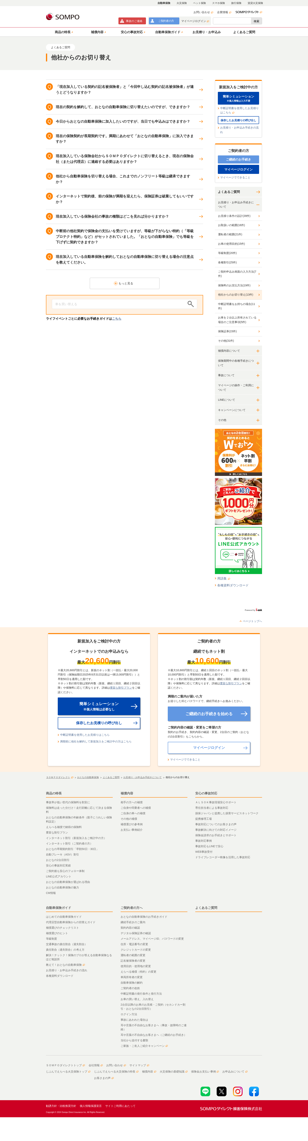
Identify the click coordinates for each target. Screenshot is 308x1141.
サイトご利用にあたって (120, 1105)
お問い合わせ (203, 12)
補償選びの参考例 (132, 824)
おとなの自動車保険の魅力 (62, 887)
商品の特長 (54, 793)
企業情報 (224, 12)
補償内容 (127, 793)
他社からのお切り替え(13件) (235, 294)
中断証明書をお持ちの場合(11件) (236, 306)
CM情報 (51, 893)
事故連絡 (134, 21)
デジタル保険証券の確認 (136, 933)
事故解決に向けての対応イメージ (215, 829)
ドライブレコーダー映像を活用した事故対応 (222, 857)
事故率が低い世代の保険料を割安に (68, 802)
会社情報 (96, 1065)
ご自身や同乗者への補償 (136, 807)
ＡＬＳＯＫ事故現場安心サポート (215, 802)
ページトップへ (252, 621)
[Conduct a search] (118, 304)
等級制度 (51, 938)
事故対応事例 (203, 840)
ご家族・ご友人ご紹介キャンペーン (144, 1045)
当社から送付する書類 (134, 1040)
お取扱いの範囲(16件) (231, 225)
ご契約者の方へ (132, 907)
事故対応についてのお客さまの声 (215, 824)
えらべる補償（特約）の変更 (138, 971)
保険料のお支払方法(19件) (234, 285)
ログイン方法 (129, 1014)
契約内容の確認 (130, 927)
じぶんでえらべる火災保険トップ (68, 1071)
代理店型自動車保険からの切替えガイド (70, 922)
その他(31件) (226, 340)
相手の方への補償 (132, 802)
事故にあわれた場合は (134, 1019)
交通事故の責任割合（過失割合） (66, 944)
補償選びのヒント (57, 933)
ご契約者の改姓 (130, 988)
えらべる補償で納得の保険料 (64, 827)
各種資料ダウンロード (233, 585)
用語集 (223, 578)
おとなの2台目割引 (58, 860)
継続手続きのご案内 (133, 922)
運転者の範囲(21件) (230, 234)
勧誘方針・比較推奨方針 (61, 1105)
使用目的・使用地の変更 (136, 966)
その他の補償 (129, 818)
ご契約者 (166, 20)
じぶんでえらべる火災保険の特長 (116, 1071)
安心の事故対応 (206, 793)
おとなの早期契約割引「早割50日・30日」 (72, 849)
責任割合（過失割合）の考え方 (65, 949)
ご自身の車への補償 (133, 813)
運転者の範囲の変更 (133, 955)
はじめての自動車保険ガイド (64, 916)
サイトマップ (139, 1065)
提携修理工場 (203, 818)
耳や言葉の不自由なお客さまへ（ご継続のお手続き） (154, 1034)
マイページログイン (195, 21)
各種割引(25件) (227, 262)
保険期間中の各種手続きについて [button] (236, 363)
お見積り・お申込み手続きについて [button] (236, 204)
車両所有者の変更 (132, 977)
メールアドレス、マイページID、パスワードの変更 (152, 938)
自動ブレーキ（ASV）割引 (62, 854)
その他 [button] (222, 420)
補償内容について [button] (229, 350)
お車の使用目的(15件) (231, 243)
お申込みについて (235, 1071)
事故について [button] (226, 375)
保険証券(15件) (227, 331)
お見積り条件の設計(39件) (234, 215)
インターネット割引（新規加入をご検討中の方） (76, 838)
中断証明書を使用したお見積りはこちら (239, 110)
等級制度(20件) (227, 253)
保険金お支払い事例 (205, 1071)
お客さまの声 (104, 1078)
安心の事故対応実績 (58, 865)
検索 (256, 21)
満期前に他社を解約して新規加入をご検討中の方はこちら (96, 741)
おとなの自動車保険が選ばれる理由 (68, 882)
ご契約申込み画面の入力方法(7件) (237, 273)
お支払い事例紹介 (132, 829)
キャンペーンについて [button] (232, 410)
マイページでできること (235, 177)
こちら (116, 318)
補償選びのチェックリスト (62, 927)
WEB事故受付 (204, 851)
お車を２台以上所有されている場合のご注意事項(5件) (237, 319)
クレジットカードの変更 (136, 949)
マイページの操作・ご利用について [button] (236, 387)
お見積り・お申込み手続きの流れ (239, 129)
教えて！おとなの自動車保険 (65, 964)
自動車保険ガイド (58, 907)
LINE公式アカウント (58, 876)
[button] (63, 32)
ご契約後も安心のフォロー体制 (65, 871)
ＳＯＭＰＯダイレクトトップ (65, 1065)
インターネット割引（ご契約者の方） (69, 843)
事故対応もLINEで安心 (209, 846)
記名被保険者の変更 (133, 960)
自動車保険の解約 (132, 982)
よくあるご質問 (229, 192)
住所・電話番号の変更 (134, 944)
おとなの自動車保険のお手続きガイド (144, 916)
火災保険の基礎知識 (174, 1071)
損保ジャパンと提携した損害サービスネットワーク (226, 813)
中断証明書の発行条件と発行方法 (141, 993)
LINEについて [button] (226, 399)
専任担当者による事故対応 (211, 807)
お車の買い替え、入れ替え (137, 999)
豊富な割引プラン (121, 687)
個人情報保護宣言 (91, 1105)
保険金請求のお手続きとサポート (215, 835)
